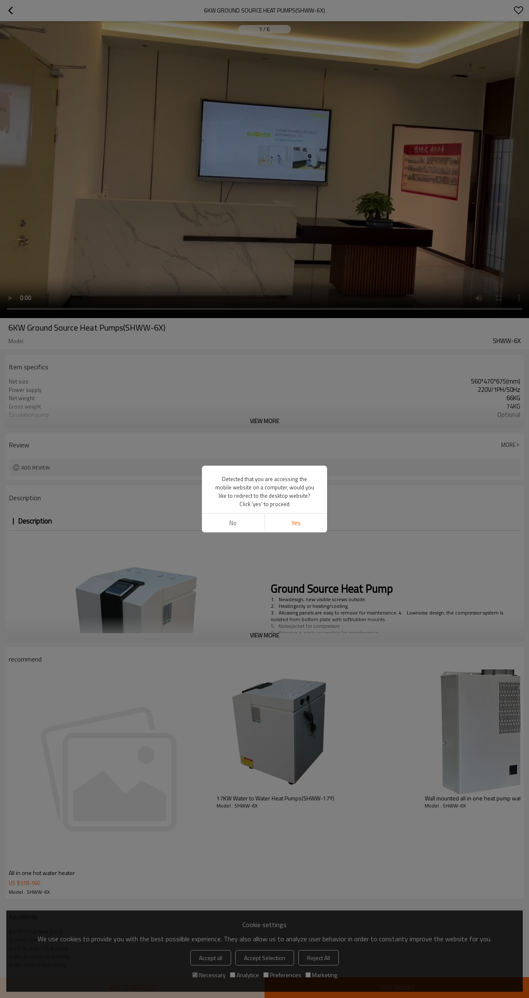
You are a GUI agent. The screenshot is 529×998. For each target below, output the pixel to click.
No (233, 523)
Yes (296, 523)
